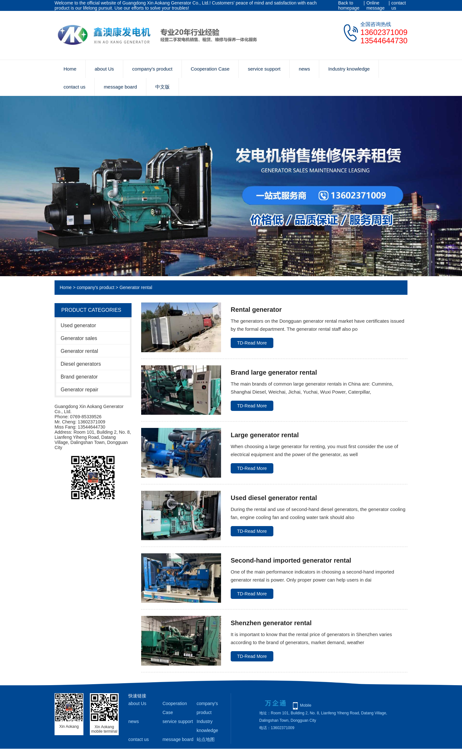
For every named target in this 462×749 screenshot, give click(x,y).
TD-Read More (252, 342)
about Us (104, 69)
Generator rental (135, 287)
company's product (152, 69)
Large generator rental (265, 434)
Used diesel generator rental (274, 497)
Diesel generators (81, 364)
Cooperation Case (210, 69)
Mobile (305, 705)
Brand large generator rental (274, 372)
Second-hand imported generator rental (291, 560)
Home (70, 69)
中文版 (162, 86)
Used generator (78, 325)
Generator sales (79, 338)
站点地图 (206, 739)
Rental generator (256, 309)
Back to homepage (348, 5)
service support (264, 69)
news (304, 69)
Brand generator (79, 376)
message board (120, 86)
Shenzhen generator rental (271, 622)
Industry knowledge (349, 69)
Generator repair (79, 389)
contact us (398, 5)
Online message (375, 5)
